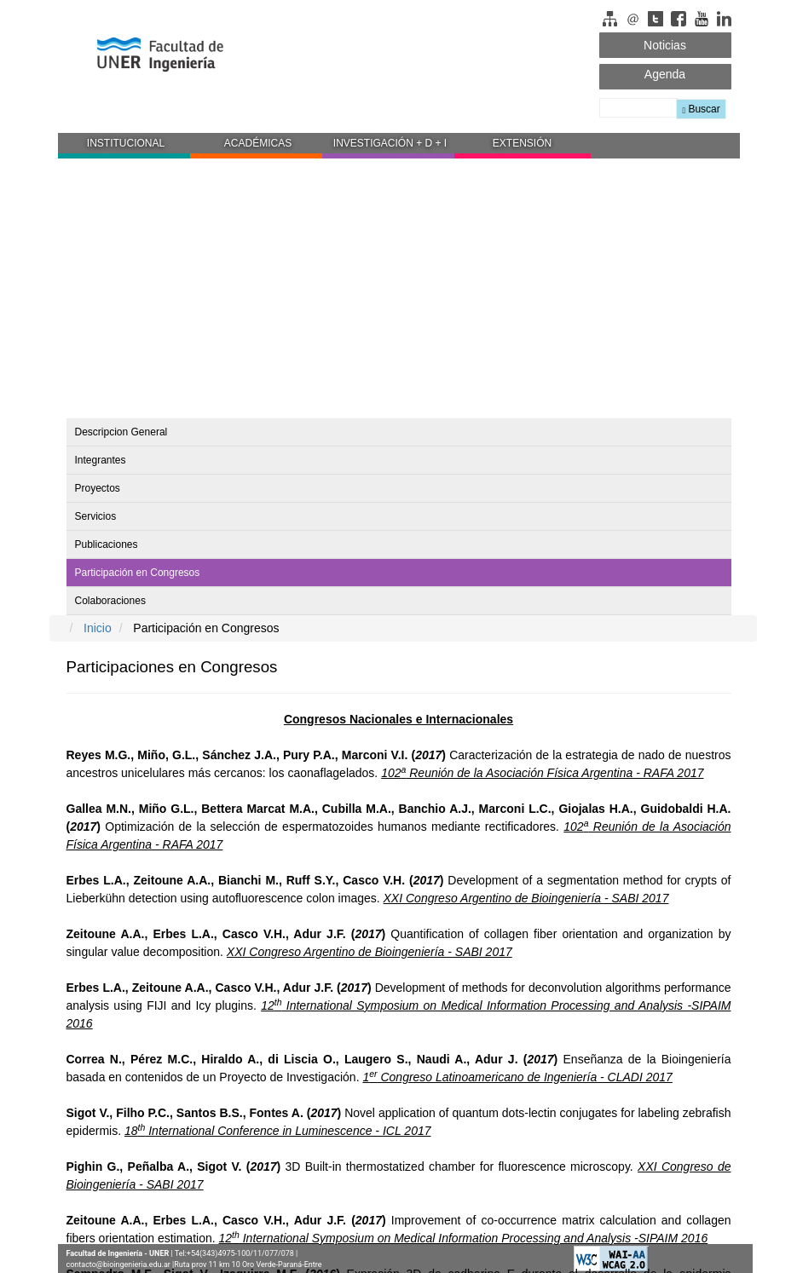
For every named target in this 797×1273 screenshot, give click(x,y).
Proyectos (97, 488)
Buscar (700, 109)
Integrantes (100, 460)
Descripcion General (121, 432)
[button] (124, 145)
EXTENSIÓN (522, 143)
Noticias (665, 45)
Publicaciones (106, 544)
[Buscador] (639, 108)
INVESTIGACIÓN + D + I (390, 143)
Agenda (664, 74)
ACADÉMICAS (258, 143)
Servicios (96, 516)
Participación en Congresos (137, 573)
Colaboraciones (110, 601)
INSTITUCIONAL (126, 143)
